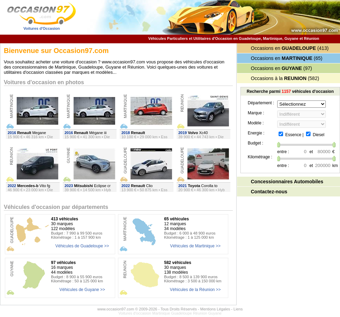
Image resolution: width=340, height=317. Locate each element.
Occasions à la (278, 78)
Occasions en (283, 48)
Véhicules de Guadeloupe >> (82, 246)
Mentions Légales (215, 309)
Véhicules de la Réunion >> (195, 289)
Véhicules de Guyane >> (82, 289)
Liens (238, 309)
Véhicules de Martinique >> (195, 246)
